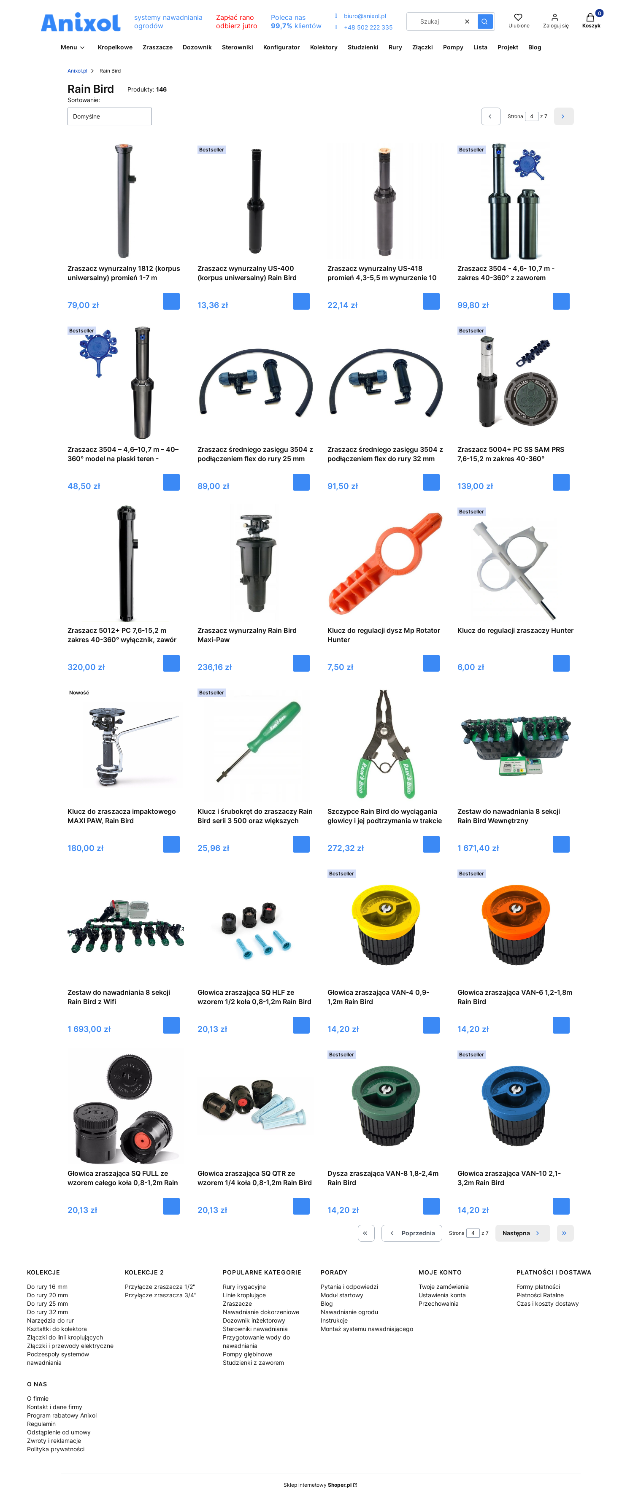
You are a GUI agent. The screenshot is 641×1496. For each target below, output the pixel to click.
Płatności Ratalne (540, 1295)
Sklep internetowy (318, 1485)
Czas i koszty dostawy (548, 1303)
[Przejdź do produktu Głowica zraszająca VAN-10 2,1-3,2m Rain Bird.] (515, 1106)
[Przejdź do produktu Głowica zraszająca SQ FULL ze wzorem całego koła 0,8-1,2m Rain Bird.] (126, 1106)
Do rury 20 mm (47, 1295)
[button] (485, 21)
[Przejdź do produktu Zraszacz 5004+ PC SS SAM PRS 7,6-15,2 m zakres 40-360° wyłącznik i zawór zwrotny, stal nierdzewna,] (515, 382)
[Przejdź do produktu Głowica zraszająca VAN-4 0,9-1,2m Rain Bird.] (385, 925)
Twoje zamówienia (444, 1286)
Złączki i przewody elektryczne (70, 1345)
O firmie (38, 1398)
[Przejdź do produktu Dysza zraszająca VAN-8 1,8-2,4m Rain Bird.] (385, 1106)
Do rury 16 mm (47, 1286)
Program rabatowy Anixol (62, 1415)
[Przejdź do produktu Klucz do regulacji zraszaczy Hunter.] (515, 563)
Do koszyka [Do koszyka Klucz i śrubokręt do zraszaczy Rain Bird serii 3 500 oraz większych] (301, 844)
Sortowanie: (84, 99)
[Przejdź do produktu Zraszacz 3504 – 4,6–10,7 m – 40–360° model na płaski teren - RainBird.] (126, 382)
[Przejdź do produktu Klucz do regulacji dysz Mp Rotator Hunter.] (385, 563)
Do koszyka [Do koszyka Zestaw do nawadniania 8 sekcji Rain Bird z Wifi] (171, 1025)
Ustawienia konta (442, 1295)
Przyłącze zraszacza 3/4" (161, 1295)
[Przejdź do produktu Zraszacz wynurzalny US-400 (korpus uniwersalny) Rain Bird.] (255, 201)
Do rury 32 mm (47, 1311)
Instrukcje (334, 1320)
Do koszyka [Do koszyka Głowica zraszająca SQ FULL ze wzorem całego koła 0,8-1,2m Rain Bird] (171, 1206)
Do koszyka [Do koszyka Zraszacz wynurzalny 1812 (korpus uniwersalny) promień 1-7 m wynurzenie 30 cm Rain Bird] (171, 301)
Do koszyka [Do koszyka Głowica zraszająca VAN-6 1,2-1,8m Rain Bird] (561, 1025)
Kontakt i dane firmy (54, 1406)
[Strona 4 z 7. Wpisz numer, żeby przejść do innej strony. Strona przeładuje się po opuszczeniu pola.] (531, 116)
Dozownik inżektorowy (254, 1320)
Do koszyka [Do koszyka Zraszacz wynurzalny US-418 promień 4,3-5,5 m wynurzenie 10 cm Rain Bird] (431, 301)
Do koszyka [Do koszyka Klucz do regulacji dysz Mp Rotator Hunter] (431, 663)
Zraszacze (237, 1303)
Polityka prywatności (55, 1449)
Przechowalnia (439, 1303)
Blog (327, 1303)
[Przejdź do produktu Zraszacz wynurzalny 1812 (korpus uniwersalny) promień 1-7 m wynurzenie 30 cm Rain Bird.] (126, 201)
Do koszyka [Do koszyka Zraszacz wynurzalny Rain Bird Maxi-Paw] (301, 663)
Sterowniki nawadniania (255, 1328)
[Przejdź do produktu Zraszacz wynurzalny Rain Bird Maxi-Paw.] (255, 563)
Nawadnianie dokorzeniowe (261, 1311)
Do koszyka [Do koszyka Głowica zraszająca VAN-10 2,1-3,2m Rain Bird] (561, 1206)
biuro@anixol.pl (360, 15)
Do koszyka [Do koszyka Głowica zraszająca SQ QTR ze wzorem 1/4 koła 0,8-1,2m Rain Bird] (301, 1206)
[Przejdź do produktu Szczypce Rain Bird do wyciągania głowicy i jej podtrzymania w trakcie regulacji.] (385, 744)
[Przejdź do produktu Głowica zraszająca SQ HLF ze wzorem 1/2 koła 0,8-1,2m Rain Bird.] (255, 925)
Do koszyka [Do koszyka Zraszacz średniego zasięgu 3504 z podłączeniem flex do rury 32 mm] (431, 482)
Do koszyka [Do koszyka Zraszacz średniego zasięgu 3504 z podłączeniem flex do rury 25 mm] (301, 482)
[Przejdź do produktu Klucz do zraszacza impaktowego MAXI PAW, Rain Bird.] (126, 744)
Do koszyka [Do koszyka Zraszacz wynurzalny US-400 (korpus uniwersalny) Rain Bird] (301, 301)
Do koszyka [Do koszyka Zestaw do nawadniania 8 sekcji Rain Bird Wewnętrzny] (561, 844)
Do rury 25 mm (47, 1303)
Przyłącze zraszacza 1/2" (160, 1286)
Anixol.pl (77, 71)
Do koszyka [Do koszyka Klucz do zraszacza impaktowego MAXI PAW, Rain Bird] (171, 844)
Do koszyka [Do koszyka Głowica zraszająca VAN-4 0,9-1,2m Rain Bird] (431, 1025)
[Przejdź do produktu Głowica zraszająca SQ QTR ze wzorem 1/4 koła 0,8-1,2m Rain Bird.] (255, 1106)
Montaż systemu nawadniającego (367, 1328)
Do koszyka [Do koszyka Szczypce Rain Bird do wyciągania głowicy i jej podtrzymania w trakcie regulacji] (431, 844)
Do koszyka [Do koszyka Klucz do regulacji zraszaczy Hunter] (561, 663)
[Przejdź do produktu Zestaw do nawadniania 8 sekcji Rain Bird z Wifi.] (126, 925)
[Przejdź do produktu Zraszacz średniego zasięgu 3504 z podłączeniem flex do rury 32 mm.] (385, 382)
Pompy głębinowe (247, 1354)
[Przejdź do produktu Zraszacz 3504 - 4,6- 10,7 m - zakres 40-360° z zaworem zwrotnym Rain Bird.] (515, 201)
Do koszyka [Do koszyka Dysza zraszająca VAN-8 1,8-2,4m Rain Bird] (431, 1206)
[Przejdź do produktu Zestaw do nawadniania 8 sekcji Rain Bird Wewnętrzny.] (515, 744)
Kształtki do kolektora (57, 1328)
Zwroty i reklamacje (54, 1440)
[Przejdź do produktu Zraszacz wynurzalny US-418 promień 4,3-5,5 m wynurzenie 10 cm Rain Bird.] (385, 201)
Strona (515, 116)
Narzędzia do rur (50, 1320)
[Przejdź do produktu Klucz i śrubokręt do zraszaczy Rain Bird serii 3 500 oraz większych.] (255, 744)
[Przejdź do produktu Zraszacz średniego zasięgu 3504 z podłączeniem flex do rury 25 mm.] (255, 382)
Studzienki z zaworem (253, 1362)
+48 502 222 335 (364, 27)
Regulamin (41, 1423)
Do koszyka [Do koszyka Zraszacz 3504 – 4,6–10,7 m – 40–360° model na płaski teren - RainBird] (171, 482)
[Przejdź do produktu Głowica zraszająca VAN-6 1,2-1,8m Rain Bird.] (515, 925)
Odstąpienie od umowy (59, 1432)
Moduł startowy (342, 1295)
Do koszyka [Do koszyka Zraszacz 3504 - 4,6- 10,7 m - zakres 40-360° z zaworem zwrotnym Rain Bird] (561, 301)
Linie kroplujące (244, 1295)
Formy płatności (538, 1286)
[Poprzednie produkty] (411, 1233)
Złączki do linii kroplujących (65, 1337)
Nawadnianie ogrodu (349, 1311)
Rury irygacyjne (244, 1286)
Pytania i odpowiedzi (349, 1286)
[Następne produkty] (522, 1233)
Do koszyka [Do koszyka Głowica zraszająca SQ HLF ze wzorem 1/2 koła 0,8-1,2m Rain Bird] (301, 1025)
